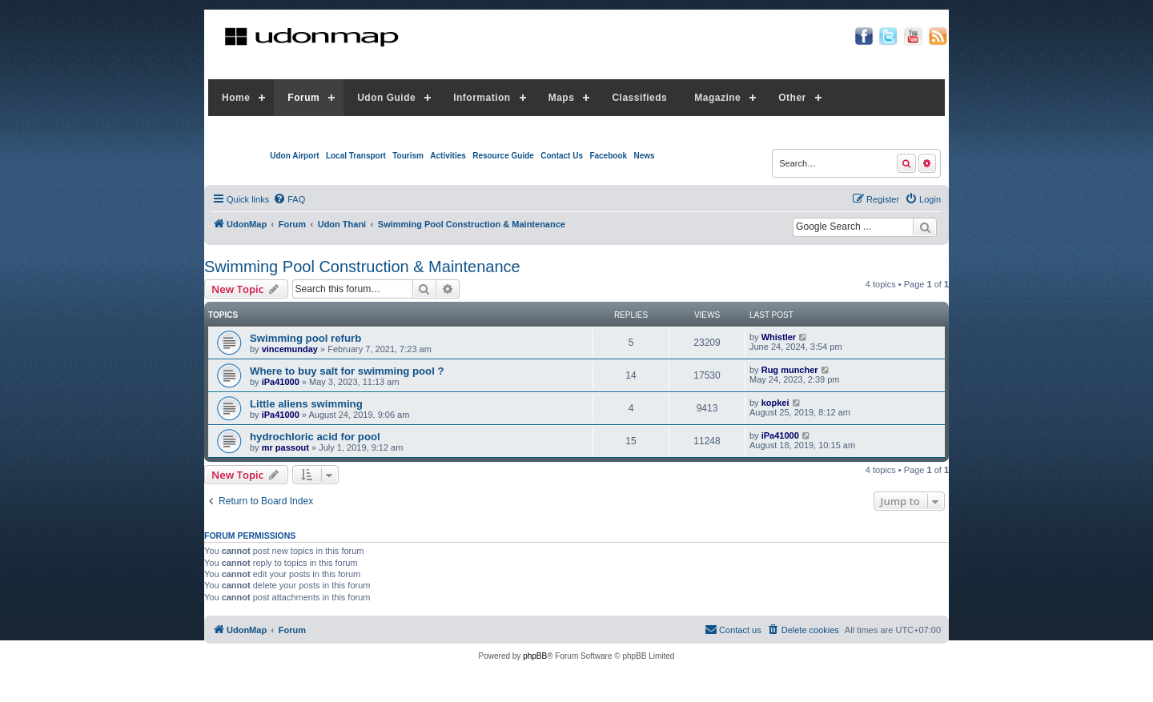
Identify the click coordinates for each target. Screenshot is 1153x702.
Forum (303, 97)
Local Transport (356, 155)
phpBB (535, 656)
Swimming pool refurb (305, 338)
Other (792, 97)
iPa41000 (280, 382)
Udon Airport (294, 155)
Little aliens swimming (306, 404)
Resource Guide (503, 155)
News (643, 155)
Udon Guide (386, 97)
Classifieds (639, 97)
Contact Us (561, 155)
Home (236, 97)
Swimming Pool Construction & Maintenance (362, 266)
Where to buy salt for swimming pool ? (347, 371)
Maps (561, 97)
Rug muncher (789, 370)
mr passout (285, 447)
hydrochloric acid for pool (315, 437)
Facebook (608, 155)
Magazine (717, 97)
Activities (447, 155)
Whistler (778, 337)
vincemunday (290, 349)
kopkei (775, 402)
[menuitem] (289, 199)
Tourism (408, 155)
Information (482, 97)
